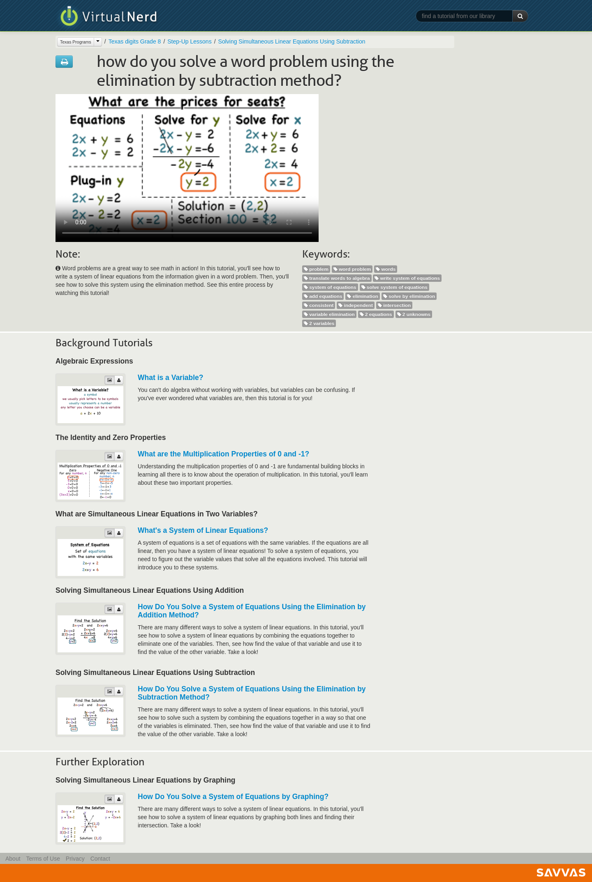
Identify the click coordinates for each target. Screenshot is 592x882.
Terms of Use (43, 858)
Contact (100, 858)
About (13, 858)
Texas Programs (75, 41)
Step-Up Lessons (189, 41)
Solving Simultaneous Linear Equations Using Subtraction (291, 41)
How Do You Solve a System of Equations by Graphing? (233, 796)
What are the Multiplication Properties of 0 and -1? (223, 454)
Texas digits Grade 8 (135, 41)
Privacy (75, 858)
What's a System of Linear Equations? (203, 530)
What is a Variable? (171, 377)
